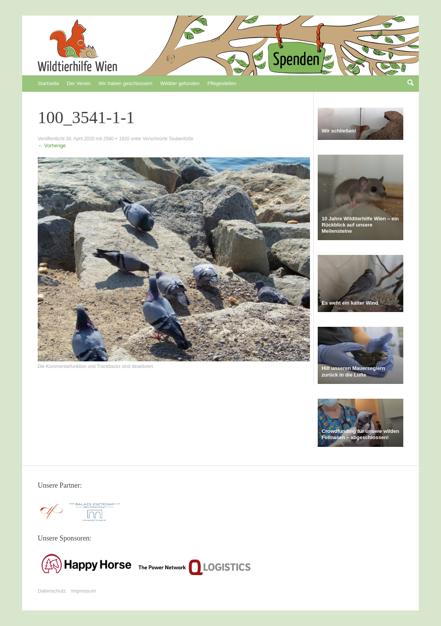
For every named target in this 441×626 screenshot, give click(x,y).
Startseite (48, 83)
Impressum (83, 591)
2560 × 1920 (116, 138)
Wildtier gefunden (180, 83)
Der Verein (79, 83)
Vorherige (52, 145)
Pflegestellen (221, 83)
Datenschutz (52, 591)
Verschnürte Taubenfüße (168, 138)
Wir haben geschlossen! (125, 83)
